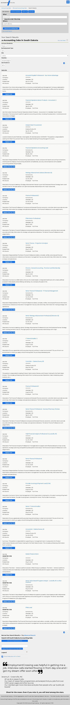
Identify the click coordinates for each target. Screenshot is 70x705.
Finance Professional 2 (32, 386)
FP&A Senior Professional (33, 218)
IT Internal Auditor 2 (31, 338)
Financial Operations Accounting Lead (37, 148)
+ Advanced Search (6, 31)
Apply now (8, 94)
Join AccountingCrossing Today (14, 640)
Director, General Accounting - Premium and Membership (43, 268)
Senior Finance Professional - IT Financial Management (42, 291)
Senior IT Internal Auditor (33, 506)
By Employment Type (7, 48)
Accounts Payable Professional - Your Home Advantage (42, 75)
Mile (2, 53)
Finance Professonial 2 (32, 195)
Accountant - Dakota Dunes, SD (35, 529)
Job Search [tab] (5, 11)
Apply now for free (9, 166)
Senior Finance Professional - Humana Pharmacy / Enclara (43, 409)
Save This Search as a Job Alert (12, 648)
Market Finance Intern (32, 554)
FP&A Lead (29, 607)
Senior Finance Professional (34, 458)
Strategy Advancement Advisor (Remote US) (39, 172)
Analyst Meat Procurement (34, 125)
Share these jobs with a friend (12, 656)
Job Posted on (5, 62)
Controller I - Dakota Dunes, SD (35, 361)
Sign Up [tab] (24, 11)
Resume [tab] (31, 11)
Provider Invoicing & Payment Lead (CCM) (38, 483)
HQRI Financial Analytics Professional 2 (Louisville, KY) (41, 434)
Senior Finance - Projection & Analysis (37, 243)
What (4, 14)
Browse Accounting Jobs (20, 8)
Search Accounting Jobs (11, 28)
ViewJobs (4, 58)
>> (67, 63)
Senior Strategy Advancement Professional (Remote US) (42, 315)
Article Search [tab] (15, 11)
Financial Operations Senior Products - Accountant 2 (41, 100)
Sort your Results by (7, 43)
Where (5, 21)
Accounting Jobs (6, 8)
